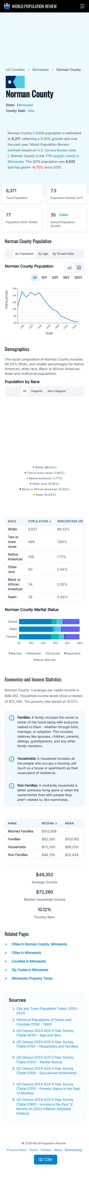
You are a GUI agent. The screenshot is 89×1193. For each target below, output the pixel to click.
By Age (43, 253)
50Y (66, 277)
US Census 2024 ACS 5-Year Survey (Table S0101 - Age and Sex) (45, 1033)
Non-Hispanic (56, 391)
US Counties (16, 69)
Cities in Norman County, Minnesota (36, 944)
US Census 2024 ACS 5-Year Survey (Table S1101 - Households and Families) (47, 1044)
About (58, 1150)
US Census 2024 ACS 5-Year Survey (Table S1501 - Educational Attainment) (46, 1070)
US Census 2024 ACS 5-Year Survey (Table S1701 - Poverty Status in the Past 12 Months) (48, 1088)
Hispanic (37, 391)
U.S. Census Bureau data (56, 150)
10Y (44, 277)
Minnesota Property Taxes (28, 978)
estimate (14, 150)
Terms (33, 1150)
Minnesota (41, 69)
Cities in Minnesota (23, 952)
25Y (55, 277)
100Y (78, 277)
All (35, 277)
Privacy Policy (16, 1150)
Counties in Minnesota (25, 961)
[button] (82, 6)
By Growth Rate (63, 253)
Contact (46, 1150)
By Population (24, 253)
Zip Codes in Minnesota (26, 969)
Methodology (73, 1150)
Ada (31, 111)
